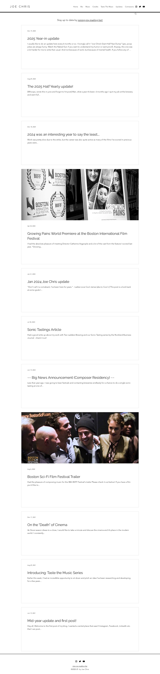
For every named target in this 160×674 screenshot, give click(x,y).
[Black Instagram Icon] (136, 6)
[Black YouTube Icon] (143, 6)
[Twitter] (140, 6)
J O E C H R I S (20, 6)
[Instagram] (76, 661)
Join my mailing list (79, 666)
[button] (135, 14)
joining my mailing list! (90, 20)
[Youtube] (83, 661)
